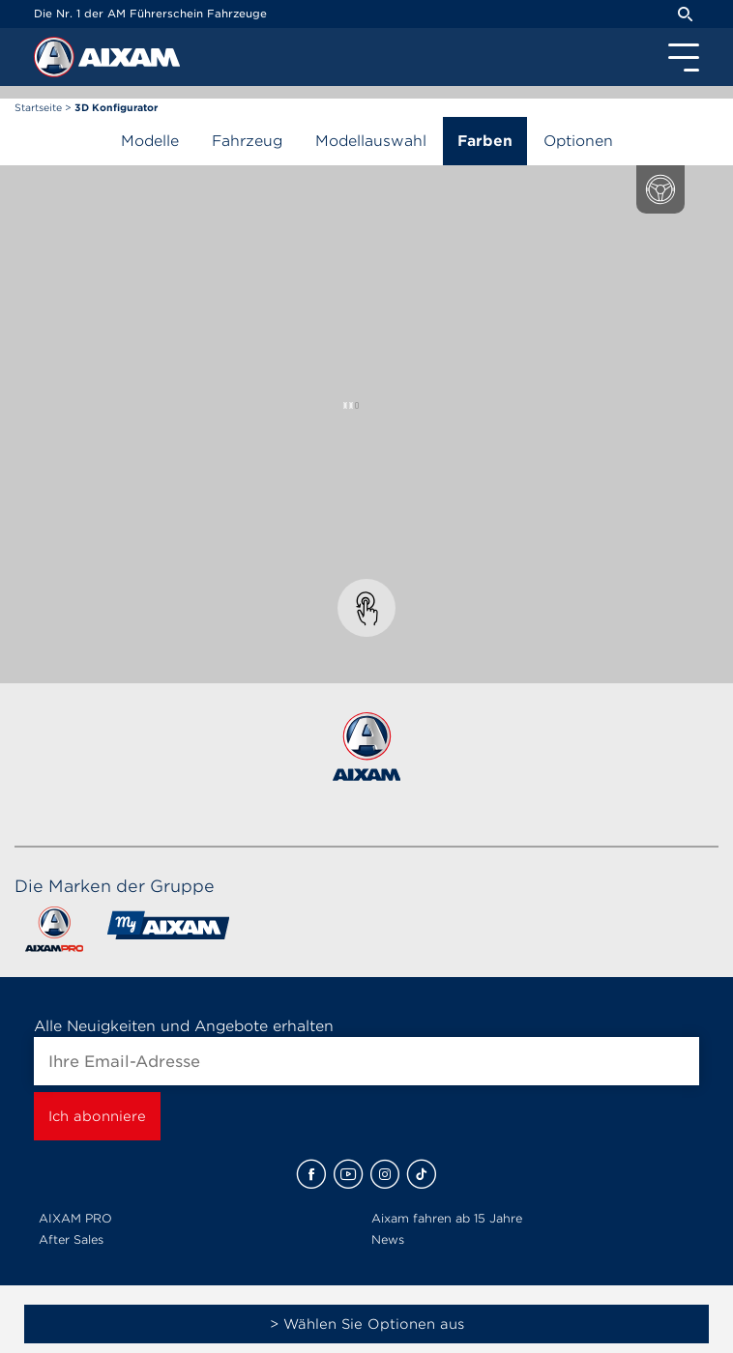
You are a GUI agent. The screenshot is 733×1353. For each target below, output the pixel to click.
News (387, 1239)
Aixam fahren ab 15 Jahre (446, 1218)
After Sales (71, 1239)
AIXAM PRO (75, 1218)
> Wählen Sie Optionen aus (367, 1324)
